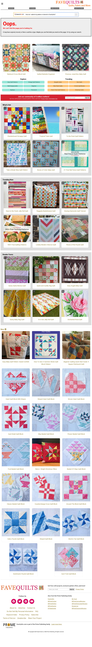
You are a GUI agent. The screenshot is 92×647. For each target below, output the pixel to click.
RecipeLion (75, 606)
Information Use (53, 98)
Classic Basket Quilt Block (16, 504)
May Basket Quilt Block (46, 434)
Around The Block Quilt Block (76, 504)
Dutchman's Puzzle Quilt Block (23, 574)
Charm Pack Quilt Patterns (58, 90)
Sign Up (87, 97)
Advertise (21, 608)
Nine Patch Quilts (58, 86)
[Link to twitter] (19, 601)
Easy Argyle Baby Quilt (75, 286)
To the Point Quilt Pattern (74, 136)
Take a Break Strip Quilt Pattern (17, 170)
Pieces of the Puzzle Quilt (75, 245)
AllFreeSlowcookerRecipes (79, 604)
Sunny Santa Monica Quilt (17, 286)
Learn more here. (56, 624)
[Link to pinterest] (25, 601)
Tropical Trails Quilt (46, 136)
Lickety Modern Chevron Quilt (46, 245)
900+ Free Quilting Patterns (17, 245)
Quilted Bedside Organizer (46, 74)
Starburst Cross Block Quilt (16, 74)
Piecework (34, 90)
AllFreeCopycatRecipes (78, 601)
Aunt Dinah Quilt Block (15, 434)
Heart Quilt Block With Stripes (16, 399)
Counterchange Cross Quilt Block (46, 504)
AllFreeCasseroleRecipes (79, 608)
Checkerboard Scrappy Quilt (17, 136)
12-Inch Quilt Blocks (79, 86)
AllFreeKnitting (52, 604)
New (3, 329)
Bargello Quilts (58, 82)
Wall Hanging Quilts (12, 86)
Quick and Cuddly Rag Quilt (46, 286)
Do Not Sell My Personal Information (20, 611)
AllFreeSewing (52, 606)
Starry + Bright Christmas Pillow (46, 469)
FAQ (36, 611)
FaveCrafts (51, 599)
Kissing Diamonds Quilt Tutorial (75, 211)
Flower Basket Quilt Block (76, 434)
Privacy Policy (44, 98)
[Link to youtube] (31, 601)
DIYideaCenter (52, 608)
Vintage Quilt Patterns (34, 82)
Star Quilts (79, 82)
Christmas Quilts (79, 90)
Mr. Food (74, 599)
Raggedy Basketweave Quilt (46, 211)
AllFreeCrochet (52, 601)
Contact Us (31, 608)
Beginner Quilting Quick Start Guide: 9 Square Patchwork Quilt (76, 363)
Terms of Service (9, 618)
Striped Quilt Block (46, 539)
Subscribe (34, 615)
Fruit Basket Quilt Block (16, 469)
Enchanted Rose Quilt (75, 319)
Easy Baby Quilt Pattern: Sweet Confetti (15, 362)
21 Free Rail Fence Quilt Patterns (75, 170)
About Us (13, 608)
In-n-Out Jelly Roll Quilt (46, 319)
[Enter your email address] (58, 589)
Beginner (34, 86)
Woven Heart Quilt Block (76, 399)
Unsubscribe (21, 618)
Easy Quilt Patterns (13, 82)
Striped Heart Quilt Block (46, 399)
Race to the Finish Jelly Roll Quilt (17, 211)
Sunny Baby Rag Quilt (17, 319)
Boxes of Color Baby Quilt (46, 170)
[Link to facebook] (13, 601)
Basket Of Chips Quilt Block (76, 469)
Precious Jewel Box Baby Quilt (75, 74)
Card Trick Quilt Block (68, 574)
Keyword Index (11, 615)
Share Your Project (35, 618)
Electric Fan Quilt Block (76, 539)
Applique (12, 90)
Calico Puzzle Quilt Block (15, 539)
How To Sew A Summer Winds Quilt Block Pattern (46, 363)
